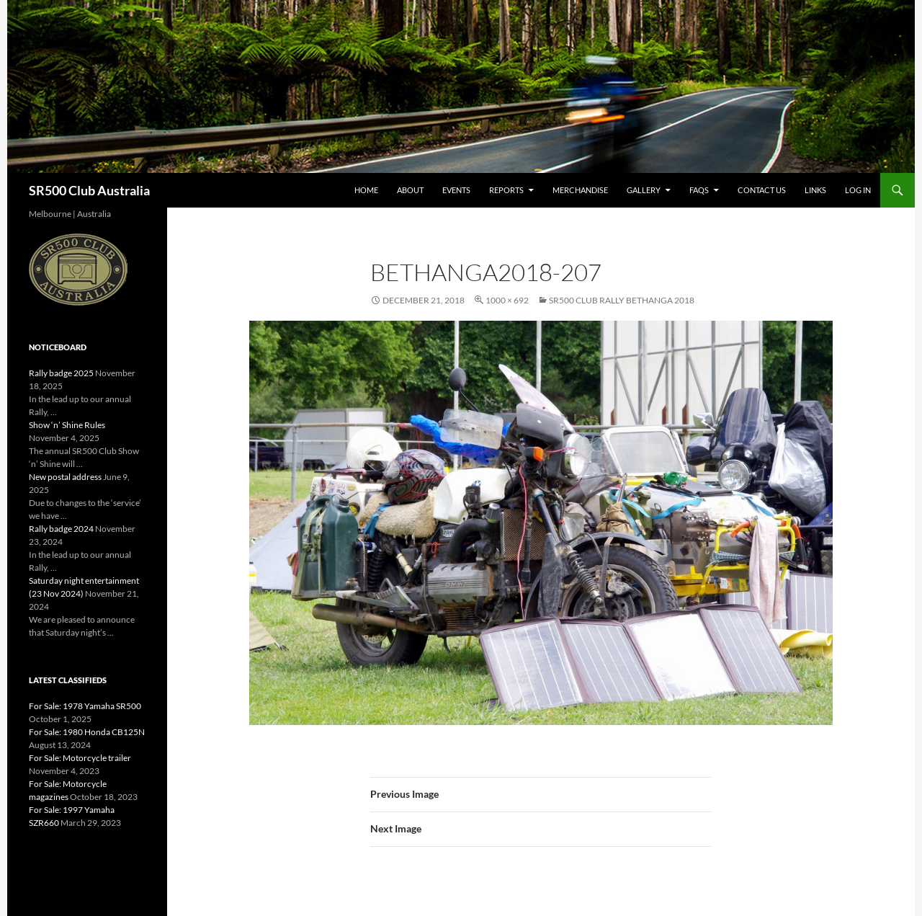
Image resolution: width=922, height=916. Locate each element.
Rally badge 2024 (61, 528)
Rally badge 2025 (61, 373)
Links (815, 190)
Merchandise (580, 190)
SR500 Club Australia (89, 190)
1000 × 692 (507, 300)
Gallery (644, 190)
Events (456, 190)
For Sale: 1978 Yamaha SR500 (85, 706)
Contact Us (762, 190)
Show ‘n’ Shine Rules (67, 424)
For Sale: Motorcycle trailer (80, 757)
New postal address (65, 476)
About (410, 190)
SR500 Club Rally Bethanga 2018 (621, 300)
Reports (506, 190)
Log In (858, 190)
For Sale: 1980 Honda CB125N (87, 731)
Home (366, 190)
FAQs (699, 190)
